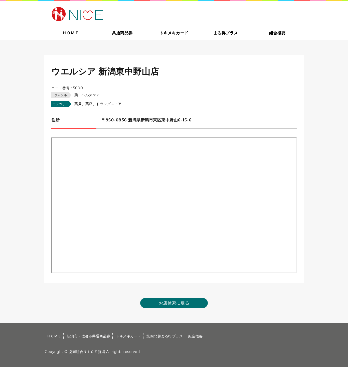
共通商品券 (122, 33)
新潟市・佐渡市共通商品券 (88, 336)
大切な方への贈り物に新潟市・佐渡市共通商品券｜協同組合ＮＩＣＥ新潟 (113, 13)
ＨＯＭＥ (70, 33)
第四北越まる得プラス (164, 336)
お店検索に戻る (174, 303)
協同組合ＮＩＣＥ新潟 (87, 351)
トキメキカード (174, 33)
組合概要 (277, 33)
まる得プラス (225, 33)
